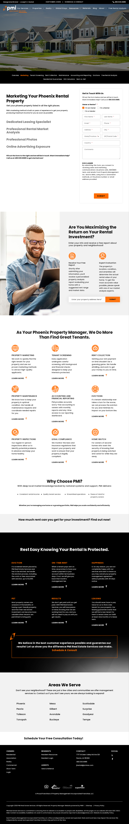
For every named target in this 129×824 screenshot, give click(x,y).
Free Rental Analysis (117, 8)
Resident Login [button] (47, 758)
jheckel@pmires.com (84, 765)
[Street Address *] (91, 129)
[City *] (111, 129)
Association (11, 758)
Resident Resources (49, 754)
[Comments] (101, 153)
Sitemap (89, 801)
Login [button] (8, 772)
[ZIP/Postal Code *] (111, 136)
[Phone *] (111, 123)
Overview (15, 75)
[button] (38, 122)
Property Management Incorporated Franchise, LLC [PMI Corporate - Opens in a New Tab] (73, 789)
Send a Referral (47, 769)
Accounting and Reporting (81, 75)
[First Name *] (91, 116)
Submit (82, 49)
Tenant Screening (37, 75)
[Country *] (101, 142)
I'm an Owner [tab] (90, 108)
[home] (14, 9)
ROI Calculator (69, 79)
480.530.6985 (120, 2)
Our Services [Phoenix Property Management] (22, 8)
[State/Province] (91, 136)
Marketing (24, 75)
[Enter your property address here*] (57, 49)
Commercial (11, 765)
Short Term (10, 769)
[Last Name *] (111, 116)
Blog (95, 8)
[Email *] (91, 123)
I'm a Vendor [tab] (90, 111)
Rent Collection (51, 75)
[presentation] (97, 187)
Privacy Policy (99, 801)
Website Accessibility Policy (104, 808)
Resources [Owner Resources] (73, 8)
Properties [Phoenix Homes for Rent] (37, 8)
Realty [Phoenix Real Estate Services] (49, 8)
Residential (10, 754)
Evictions (96, 75)
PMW (82, 801)
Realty (9, 761)
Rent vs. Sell (81, 79)
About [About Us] (101, 8)
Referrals (87, 8)
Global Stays (61, 8)
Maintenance (64, 75)
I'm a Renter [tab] (105, 108)
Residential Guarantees (52, 79)
